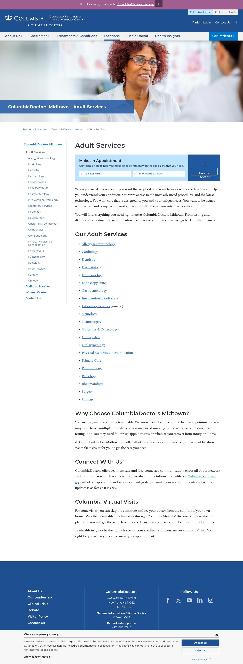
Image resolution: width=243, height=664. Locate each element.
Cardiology (34, 164)
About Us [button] (13, 36)
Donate (33, 610)
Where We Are (34, 292)
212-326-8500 (92, 173)
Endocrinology (36, 182)
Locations (106, 36)
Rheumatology (36, 268)
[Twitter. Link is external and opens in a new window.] (178, 600)
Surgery (32, 274)
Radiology (33, 262)
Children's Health (227, 12)
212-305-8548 (122, 627)
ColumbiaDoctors (204, 12)
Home (26, 129)
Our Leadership (39, 597)
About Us (34, 591)
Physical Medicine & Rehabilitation (107, 353)
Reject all (200, 650)
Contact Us (223, 22)
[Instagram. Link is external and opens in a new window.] (210, 600)
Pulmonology (35, 257)
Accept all (200, 642)
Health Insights (159, 36)
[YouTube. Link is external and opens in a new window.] (189, 600)
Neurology (33, 211)
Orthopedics (34, 229)
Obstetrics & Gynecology (41, 223)
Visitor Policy (37, 616)
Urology (32, 280)
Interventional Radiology (41, 200)
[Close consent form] (216, 634)
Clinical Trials (37, 604)
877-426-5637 (122, 617)
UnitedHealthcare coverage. (133, 4)
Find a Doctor (130, 36)
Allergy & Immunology (40, 158)
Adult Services (34, 152)
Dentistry (33, 170)
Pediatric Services (37, 286)
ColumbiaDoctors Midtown (63, 129)
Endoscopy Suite (37, 188)
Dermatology (35, 176)
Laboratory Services (39, 206)
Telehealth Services (150, 173)
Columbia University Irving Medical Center (105, 571)
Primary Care (35, 250)
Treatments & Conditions (73, 36)
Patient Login (203, 22)
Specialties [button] (38, 36)
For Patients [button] (224, 36)
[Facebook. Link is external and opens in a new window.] (168, 600)
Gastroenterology (37, 194)
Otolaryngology (36, 235)
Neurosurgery (35, 217)
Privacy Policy (200, 659)
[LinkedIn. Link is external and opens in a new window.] (200, 600)
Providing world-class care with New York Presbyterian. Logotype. (144, 573)
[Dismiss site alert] (155, 3)
